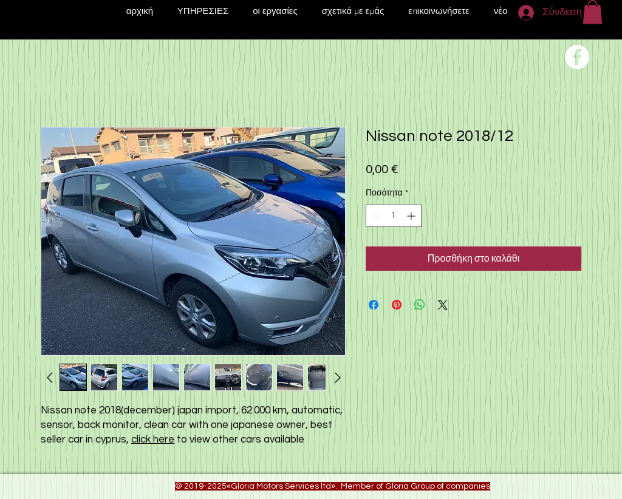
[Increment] (412, 215)
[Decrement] (375, 215)
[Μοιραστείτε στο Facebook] (373, 304)
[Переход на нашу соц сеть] (577, 57)
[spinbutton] (394, 215)
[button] (593, 12)
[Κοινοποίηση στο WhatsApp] (419, 304)
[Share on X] (443, 304)
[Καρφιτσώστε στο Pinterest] (396, 304)
